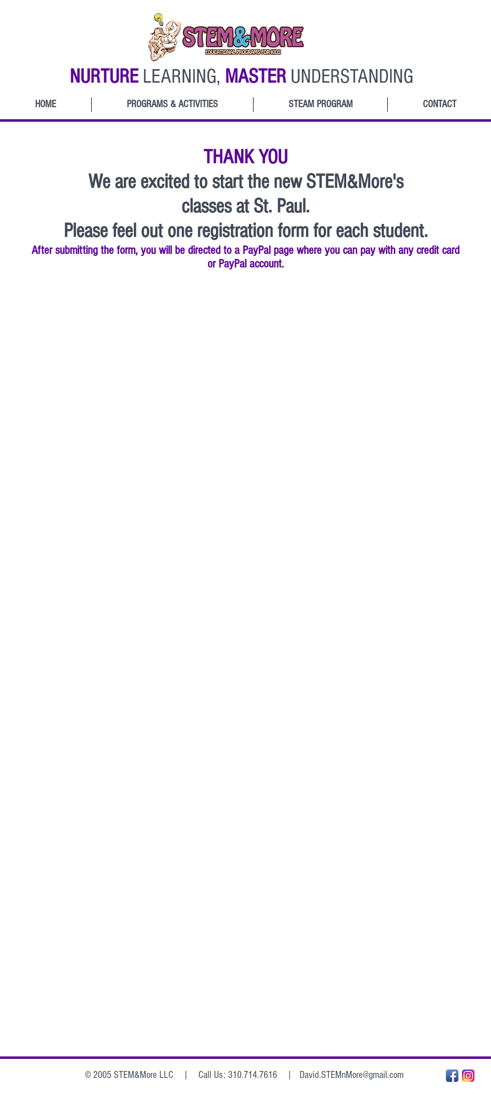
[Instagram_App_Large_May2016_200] (468, 1075)
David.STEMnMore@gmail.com (352, 1074)
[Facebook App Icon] (452, 1075)
